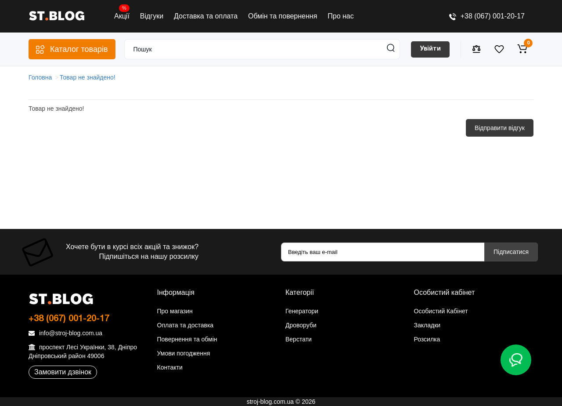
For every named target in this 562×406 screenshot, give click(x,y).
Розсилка (427, 339)
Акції (122, 14)
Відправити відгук (500, 127)
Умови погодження (183, 353)
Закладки (427, 325)
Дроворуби (301, 325)
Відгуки (151, 16)
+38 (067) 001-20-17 (487, 16)
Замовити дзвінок (62, 372)
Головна (40, 77)
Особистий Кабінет (441, 311)
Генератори (301, 311)
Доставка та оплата (206, 16)
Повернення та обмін (187, 339)
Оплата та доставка (185, 325)
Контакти (170, 367)
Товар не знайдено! (87, 77)
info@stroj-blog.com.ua (65, 333)
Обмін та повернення (282, 16)
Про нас (340, 16)
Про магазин (175, 311)
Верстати (298, 339)
